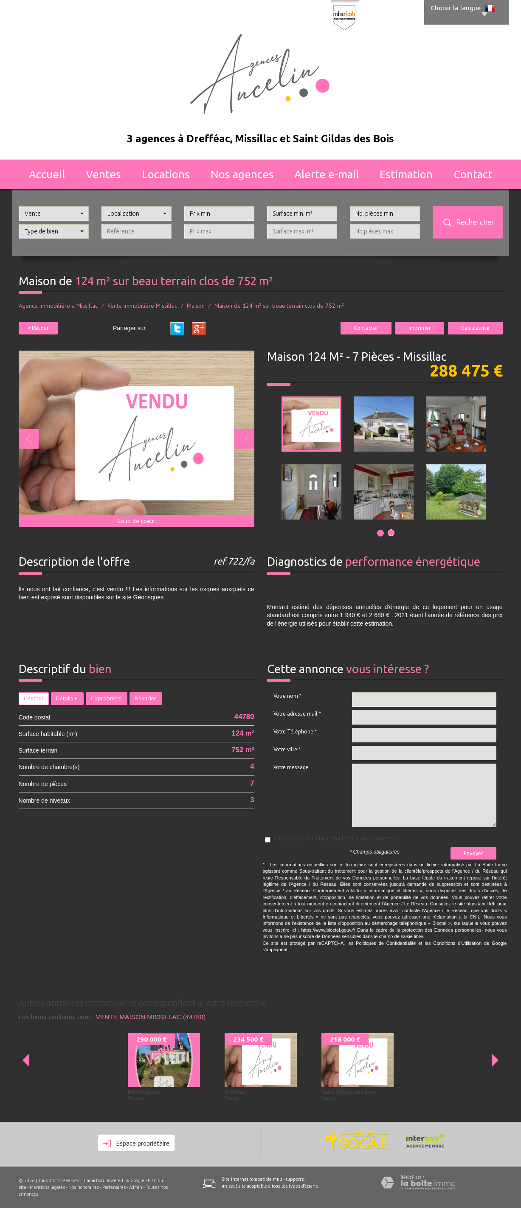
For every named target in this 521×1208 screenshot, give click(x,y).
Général (33, 698)
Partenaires (114, 1187)
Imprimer (419, 328)
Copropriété (106, 698)
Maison (196, 305)
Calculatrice (475, 328)
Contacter (366, 328)
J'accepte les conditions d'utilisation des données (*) (336, 838)
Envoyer (473, 853)
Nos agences (242, 174)
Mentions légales (47, 1187)
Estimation (406, 174)
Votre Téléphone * (295, 731)
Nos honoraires (83, 1187)
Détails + (67, 698)
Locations (166, 174)
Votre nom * (287, 696)
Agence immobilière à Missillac (58, 305)
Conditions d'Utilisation (457, 943)
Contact (472, 174)
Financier (145, 698)
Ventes (103, 174)
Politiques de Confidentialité (386, 943)
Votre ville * (287, 749)
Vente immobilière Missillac (142, 305)
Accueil (47, 174)
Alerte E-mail (326, 174)
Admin (135, 1187)
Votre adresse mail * (297, 713)
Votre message (291, 767)
